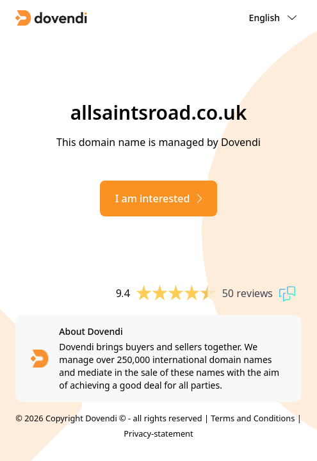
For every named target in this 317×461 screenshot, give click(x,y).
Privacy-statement (158, 433)
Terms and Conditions (253, 418)
